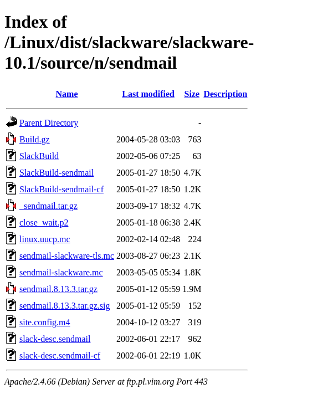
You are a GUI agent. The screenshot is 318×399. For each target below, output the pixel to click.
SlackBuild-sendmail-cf (61, 189)
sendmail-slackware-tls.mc (66, 255)
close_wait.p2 (43, 222)
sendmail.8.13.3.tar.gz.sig (64, 305)
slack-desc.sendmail (54, 339)
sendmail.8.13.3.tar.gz (58, 289)
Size (192, 94)
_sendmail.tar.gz (48, 206)
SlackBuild (39, 156)
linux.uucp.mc (44, 239)
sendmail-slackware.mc (61, 272)
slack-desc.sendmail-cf (59, 355)
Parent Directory (48, 122)
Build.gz (34, 139)
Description (225, 94)
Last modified (148, 94)
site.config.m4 (44, 322)
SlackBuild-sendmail (56, 172)
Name (67, 94)
